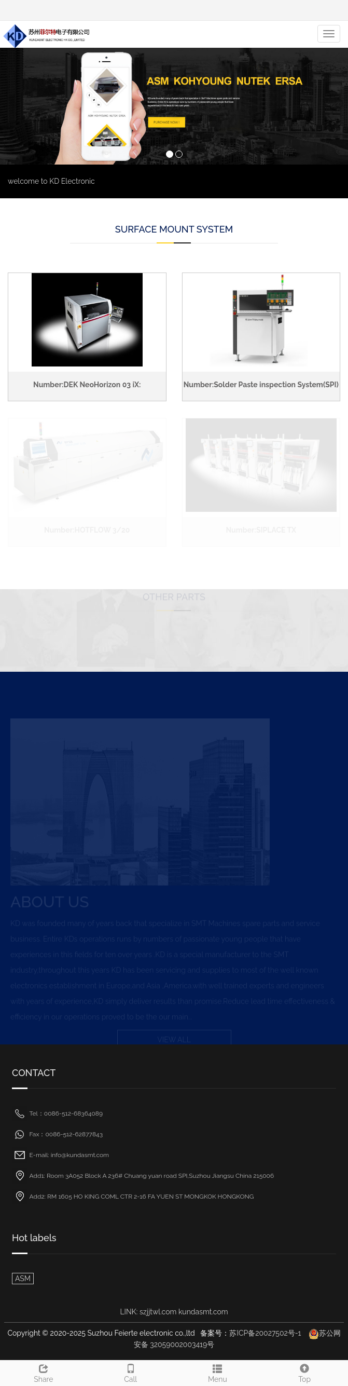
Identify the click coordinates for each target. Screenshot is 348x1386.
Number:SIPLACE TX (261, 530)
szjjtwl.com (159, 1312)
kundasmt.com (203, 1312)
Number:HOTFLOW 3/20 (87, 530)
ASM (23, 1278)
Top (304, 1372)
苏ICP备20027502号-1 (265, 1333)
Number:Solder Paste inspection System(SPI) (261, 385)
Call (130, 1372)
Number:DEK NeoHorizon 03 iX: (87, 385)
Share (43, 1372)
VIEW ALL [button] (174, 1039)
